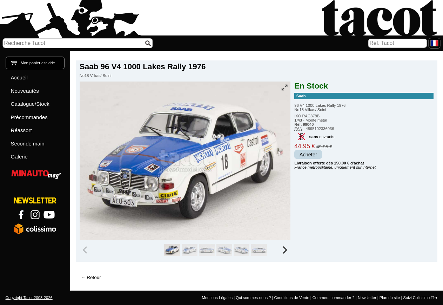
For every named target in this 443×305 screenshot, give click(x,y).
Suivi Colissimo (416, 298)
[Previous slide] (86, 250)
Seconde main (28, 144)
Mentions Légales (217, 298)
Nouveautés (25, 91)
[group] (172, 250)
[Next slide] (284, 250)
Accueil (19, 77)
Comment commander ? (334, 298)
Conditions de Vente (291, 298)
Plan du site (390, 298)
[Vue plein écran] (284, 87)
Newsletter (367, 298)
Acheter (308, 154)
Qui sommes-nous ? (253, 298)
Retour (94, 277)
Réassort (21, 130)
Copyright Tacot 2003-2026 (29, 298)
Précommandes (29, 117)
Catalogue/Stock (30, 104)
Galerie (19, 157)
